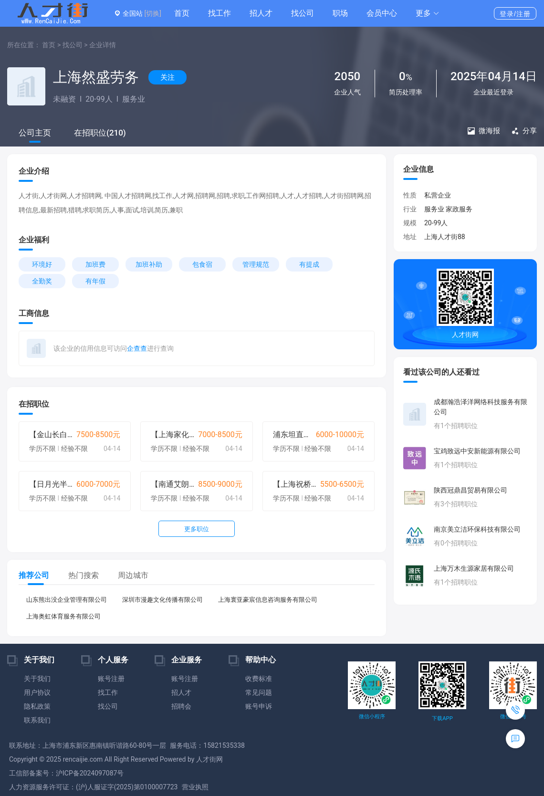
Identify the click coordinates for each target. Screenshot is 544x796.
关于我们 (37, 678)
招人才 (261, 13)
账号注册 (111, 678)
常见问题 (258, 692)
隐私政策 (37, 706)
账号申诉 (258, 706)
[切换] (152, 13)
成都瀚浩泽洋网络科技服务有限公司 (480, 407)
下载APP (442, 718)
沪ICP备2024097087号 (90, 773)
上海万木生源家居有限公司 (474, 568)
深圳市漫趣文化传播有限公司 (162, 599)
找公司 (302, 13)
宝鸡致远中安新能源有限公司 (477, 451)
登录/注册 (515, 14)
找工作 (219, 13)
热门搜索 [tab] (83, 575)
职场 (340, 13)
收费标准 (258, 678)
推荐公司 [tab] (34, 575)
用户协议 (37, 692)
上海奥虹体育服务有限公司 (63, 616)
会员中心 (381, 13)
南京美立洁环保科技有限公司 (477, 529)
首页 (181, 13)
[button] (427, 13)
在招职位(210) (100, 132)
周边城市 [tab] (133, 575)
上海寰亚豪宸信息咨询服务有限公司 (267, 599)
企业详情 (102, 45)
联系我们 (37, 720)
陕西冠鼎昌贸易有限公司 (470, 490)
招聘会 (181, 706)
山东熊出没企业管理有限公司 (66, 599)
